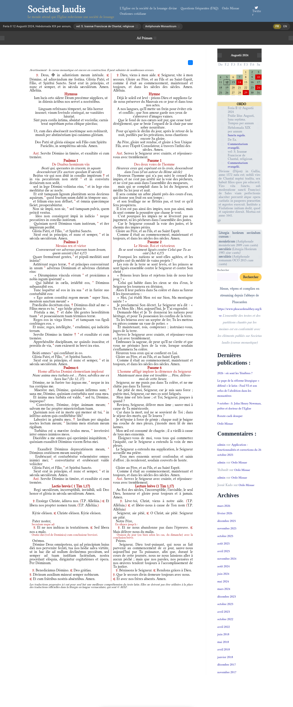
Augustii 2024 (239, 55)
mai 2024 (223, 587)
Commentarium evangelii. (238, 147)
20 (233, 88)
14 (239, 82)
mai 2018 (223, 648)
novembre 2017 (227, 678)
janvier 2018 (225, 663)
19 (226, 88)
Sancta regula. (237, 136)
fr (277, 26)
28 (239, 93)
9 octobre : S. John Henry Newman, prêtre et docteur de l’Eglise (237, 409)
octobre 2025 (225, 542)
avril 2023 (223, 617)
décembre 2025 (227, 527)
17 (258, 82)
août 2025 (223, 549)
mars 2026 (224, 511)
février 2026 (225, 519)
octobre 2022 (225, 625)
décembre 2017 (227, 670)
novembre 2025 (227, 534)
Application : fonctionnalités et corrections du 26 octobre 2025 (239, 455)
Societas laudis (56, 9)
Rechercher (223, 270)
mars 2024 (224, 595)
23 (252, 88)
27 (233, 93)
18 (220, 88)
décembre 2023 (227, 602)
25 (220, 93)
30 (252, 93)
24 (258, 88)
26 (226, 93)
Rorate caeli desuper (231, 422)
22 (245, 88)
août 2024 (223, 572)
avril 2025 (223, 557)
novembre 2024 (227, 565)
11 (220, 82)
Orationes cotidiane (133, 14)
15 (245, 82)
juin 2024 (223, 580)
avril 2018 (223, 655)
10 (258, 77)
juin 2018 (223, 640)
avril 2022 (223, 633)
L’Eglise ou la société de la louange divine (148, 8)
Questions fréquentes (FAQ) (199, 8)
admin (221, 450)
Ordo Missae (230, 8)
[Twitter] (256, 11)
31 (258, 93)
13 (233, 82)
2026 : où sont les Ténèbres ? (236, 374)
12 (226, 82)
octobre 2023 (225, 610)
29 (245, 93)
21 (239, 88)
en (285, 26)
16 (252, 82)
